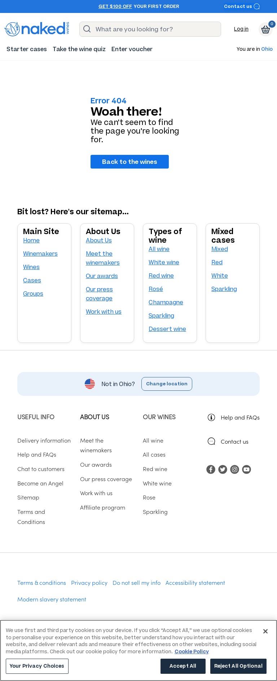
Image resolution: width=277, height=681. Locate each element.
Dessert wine (167, 329)
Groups (33, 293)
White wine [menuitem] (157, 483)
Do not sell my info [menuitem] (137, 582)
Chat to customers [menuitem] (41, 468)
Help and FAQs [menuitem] (36, 454)
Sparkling (161, 315)
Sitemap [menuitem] (28, 497)
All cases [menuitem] (154, 454)
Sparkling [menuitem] (155, 511)
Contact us (242, 6)
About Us (99, 240)
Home (31, 240)
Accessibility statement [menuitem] (195, 582)
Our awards (102, 276)
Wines (31, 267)
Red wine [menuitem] (155, 468)
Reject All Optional (238, 666)
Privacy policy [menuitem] (89, 582)
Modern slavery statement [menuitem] (51, 599)
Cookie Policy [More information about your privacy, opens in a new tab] (192, 652)
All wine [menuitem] (153, 440)
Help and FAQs (240, 417)
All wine (159, 249)
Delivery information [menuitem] (44, 440)
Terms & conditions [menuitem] (41, 582)
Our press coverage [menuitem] (106, 479)
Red (217, 262)
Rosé (156, 289)
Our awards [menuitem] (96, 464)
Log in (241, 29)
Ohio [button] (267, 49)
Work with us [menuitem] (96, 493)
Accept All (183, 666)
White (219, 275)
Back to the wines (129, 162)
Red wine (161, 275)
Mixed (219, 249)
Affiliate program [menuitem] (102, 507)
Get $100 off (115, 6)
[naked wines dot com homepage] (36, 29)
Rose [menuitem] (149, 497)
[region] (138, 650)
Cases (32, 280)
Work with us (104, 311)
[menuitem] (26, 49)
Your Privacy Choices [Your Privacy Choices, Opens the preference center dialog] (37, 666)
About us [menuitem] (94, 416)
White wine (164, 262)
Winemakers (40, 253)
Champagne (166, 302)
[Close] (265, 631)
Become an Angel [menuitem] (40, 483)
